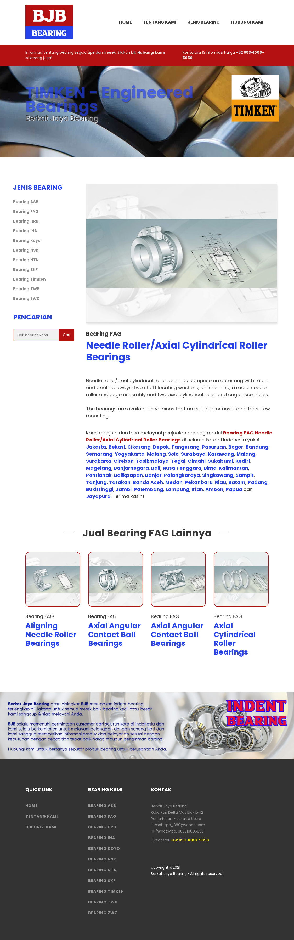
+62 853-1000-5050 (190, 840)
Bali (155, 468)
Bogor (235, 447)
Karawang (221, 454)
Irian (197, 489)
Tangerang (185, 447)
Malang (156, 454)
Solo (173, 454)
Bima (210, 468)
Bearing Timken (29, 279)
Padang (258, 482)
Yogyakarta (130, 454)
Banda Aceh (148, 482)
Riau (220, 482)
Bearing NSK (25, 250)
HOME (125, 22)
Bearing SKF (25, 269)
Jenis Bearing (204, 22)
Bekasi (117, 447)
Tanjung (96, 482)
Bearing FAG (26, 211)
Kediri (242, 461)
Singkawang (217, 475)
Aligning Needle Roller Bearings (50, 634)
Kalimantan (233, 468)
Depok (161, 447)
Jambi (124, 489)
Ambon (214, 489)
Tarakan (120, 482)
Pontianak (99, 475)
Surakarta (98, 461)
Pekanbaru (199, 482)
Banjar (153, 475)
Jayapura (98, 496)
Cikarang (139, 447)
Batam (236, 482)
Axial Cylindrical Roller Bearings (235, 639)
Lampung (177, 489)
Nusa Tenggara (182, 468)
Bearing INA (25, 231)
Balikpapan (128, 475)
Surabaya (193, 454)
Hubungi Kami (247, 22)
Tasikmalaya (152, 461)
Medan (174, 482)
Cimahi (197, 461)
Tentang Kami (159, 22)
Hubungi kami (151, 52)
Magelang (98, 468)
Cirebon (124, 461)
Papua (234, 489)
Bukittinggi (99, 489)
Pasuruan (214, 447)
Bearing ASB (25, 202)
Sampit (245, 475)
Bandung (257, 447)
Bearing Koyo (27, 240)
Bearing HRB (25, 221)
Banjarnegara (131, 468)
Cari (66, 334)
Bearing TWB (26, 289)
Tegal (178, 461)
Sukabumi (220, 461)
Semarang (99, 454)
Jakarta (96, 447)
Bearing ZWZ (26, 298)
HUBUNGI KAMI (40, 827)
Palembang (148, 489)
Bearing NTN (26, 260)
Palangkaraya (182, 475)
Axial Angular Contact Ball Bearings (114, 634)
